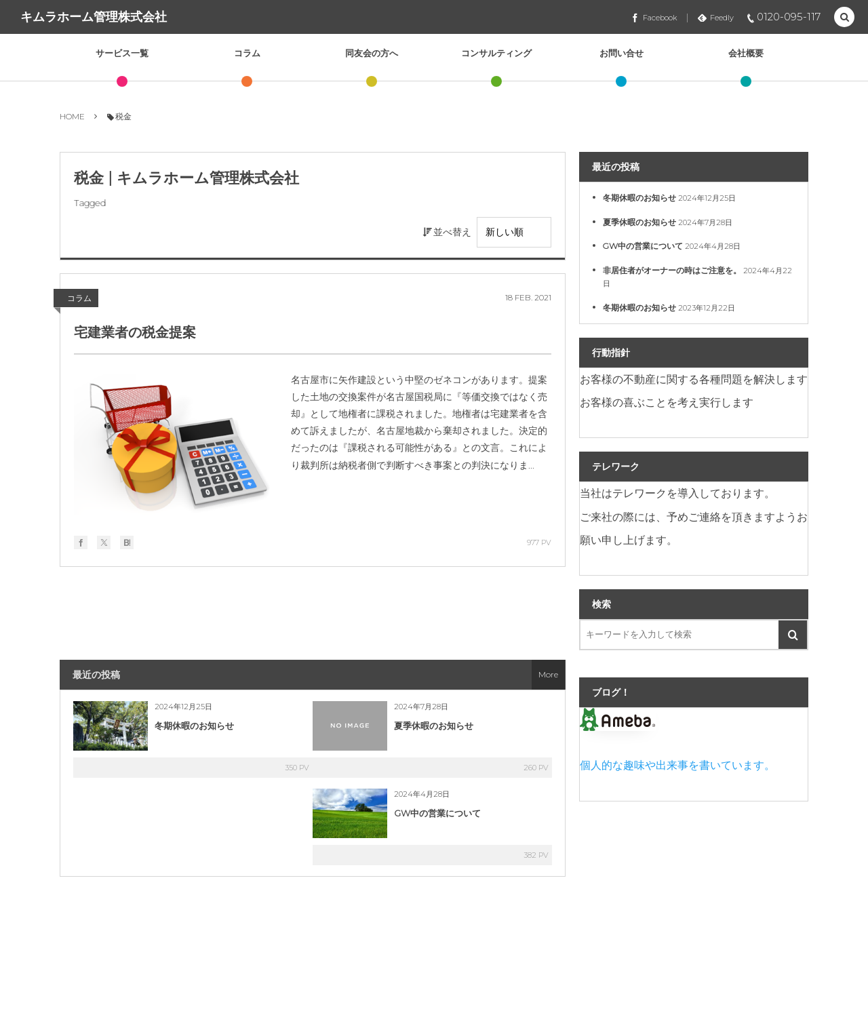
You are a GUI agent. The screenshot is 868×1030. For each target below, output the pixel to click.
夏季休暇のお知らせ (433, 725)
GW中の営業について (437, 813)
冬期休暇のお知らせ (194, 725)
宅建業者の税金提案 (135, 332)
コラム (79, 298)
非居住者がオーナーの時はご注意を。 (672, 270)
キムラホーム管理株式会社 (93, 16)
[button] (844, 17)
